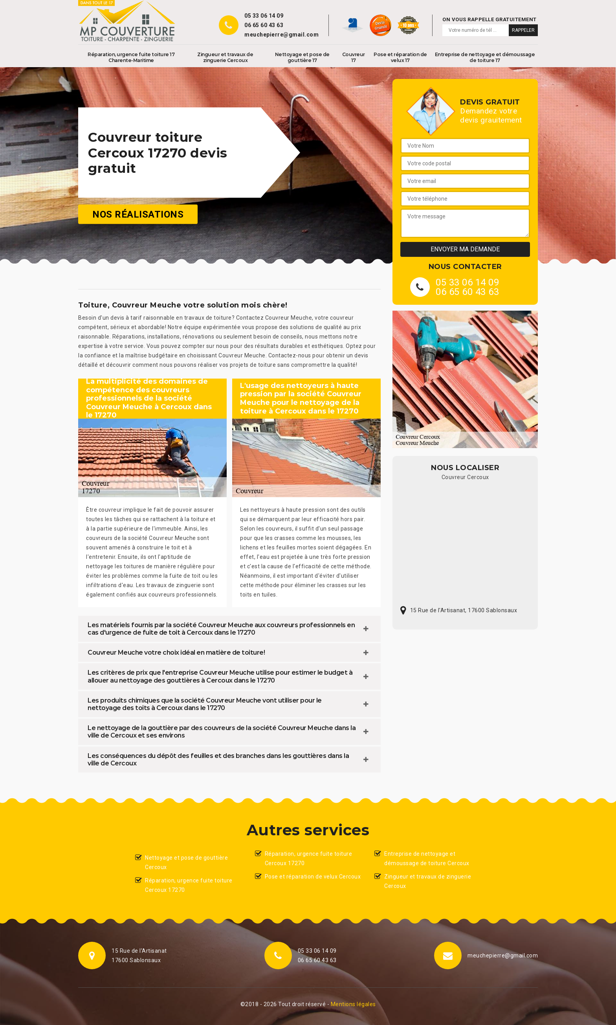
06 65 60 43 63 (263, 25)
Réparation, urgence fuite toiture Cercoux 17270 (189, 885)
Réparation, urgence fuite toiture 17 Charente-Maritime (131, 57)
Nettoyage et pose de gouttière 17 (302, 57)
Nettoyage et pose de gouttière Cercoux (186, 862)
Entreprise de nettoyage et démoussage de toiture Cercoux (426, 858)
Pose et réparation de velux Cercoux (313, 876)
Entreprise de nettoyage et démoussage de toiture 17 (485, 57)
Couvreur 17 (353, 57)
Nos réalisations (137, 214)
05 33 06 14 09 (263, 16)
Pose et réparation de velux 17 (400, 57)
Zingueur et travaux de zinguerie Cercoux (225, 57)
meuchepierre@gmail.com (281, 34)
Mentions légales (353, 1004)
